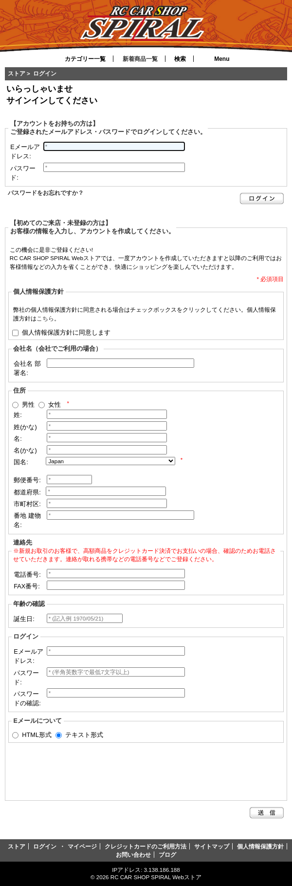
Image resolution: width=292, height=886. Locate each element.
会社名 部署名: (27, 368)
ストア (16, 73)
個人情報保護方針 (260, 846)
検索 (180, 59)
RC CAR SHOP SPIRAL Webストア (155, 877)
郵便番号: (27, 480)
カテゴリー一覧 (85, 59)
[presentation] (85, 770)
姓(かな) (25, 427)
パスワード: (23, 173)
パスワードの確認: (27, 698)
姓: (18, 414)
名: (18, 438)
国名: (21, 462)
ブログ (167, 854)
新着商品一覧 (140, 59)
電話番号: (27, 574)
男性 (28, 404)
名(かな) (25, 450)
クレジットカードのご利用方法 (145, 846)
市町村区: (27, 504)
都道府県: (27, 492)
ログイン (44, 846)
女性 (54, 404)
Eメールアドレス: (25, 151)
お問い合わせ (133, 854)
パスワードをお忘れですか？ (46, 192)
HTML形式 (37, 734)
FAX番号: (27, 586)
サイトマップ (211, 846)
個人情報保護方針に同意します (66, 332)
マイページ (82, 846)
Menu (221, 59)
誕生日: (24, 618)
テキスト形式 (84, 734)
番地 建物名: (27, 520)
